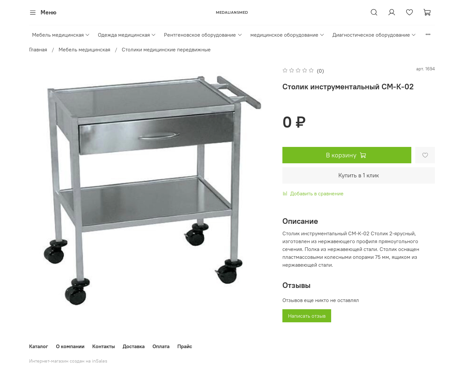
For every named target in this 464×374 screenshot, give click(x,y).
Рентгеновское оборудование (203, 34)
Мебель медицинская (61, 34)
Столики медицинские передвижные (166, 49)
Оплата (161, 346)
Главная (38, 49)
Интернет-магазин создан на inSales (68, 361)
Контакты (103, 346)
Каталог (38, 346)
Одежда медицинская (127, 34)
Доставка (134, 346)
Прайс (184, 346)
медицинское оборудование (287, 34)
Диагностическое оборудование (374, 34)
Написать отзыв (307, 315)
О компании (70, 346)
